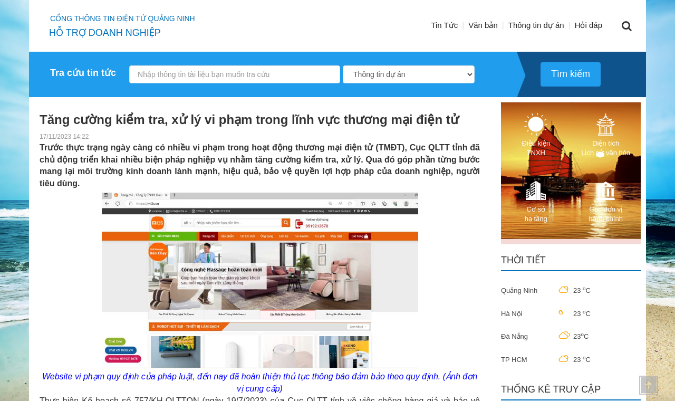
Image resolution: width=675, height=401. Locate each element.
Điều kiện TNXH (536, 135)
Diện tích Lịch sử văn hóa (605, 135)
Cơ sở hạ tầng (535, 201)
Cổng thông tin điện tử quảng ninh (122, 18)
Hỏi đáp (588, 25)
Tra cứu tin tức (83, 73)
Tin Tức (444, 25)
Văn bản (483, 25)
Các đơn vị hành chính (606, 201)
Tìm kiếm (570, 74)
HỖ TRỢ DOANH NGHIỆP (105, 32)
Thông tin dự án (536, 25)
